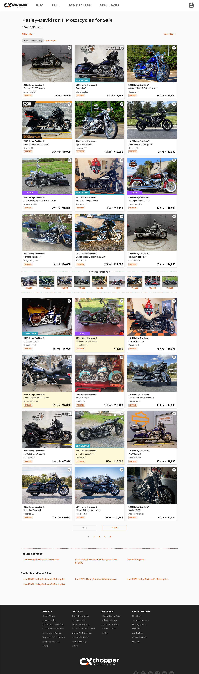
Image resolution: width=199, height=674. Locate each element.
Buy (39, 5)
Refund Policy (79, 641)
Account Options (110, 624)
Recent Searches (51, 641)
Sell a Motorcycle (80, 616)
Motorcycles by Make (53, 629)
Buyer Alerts (48, 616)
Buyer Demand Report (83, 629)
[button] (32, 40)
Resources (109, 5)
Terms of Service (140, 620)
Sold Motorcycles (80, 637)
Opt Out (136, 629)
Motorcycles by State (53, 624)
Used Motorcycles (135, 559)
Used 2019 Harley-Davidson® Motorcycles (95, 579)
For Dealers (79, 5)
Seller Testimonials (81, 633)
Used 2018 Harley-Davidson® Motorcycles (44, 579)
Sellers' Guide (79, 620)
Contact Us (137, 633)
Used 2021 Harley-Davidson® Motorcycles (44, 584)
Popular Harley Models (53, 637)
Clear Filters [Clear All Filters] (50, 40)
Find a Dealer (108, 629)
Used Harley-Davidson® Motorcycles (42, 559)
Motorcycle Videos (51, 633)
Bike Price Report (81, 624)
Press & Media (139, 637)
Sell (56, 5)
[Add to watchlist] (69, 48)
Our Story (137, 616)
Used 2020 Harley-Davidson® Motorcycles (147, 579)
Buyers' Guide (49, 620)
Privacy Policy (139, 624)
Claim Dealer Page (111, 616)
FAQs (45, 646)
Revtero (136, 641)
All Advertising (109, 620)
